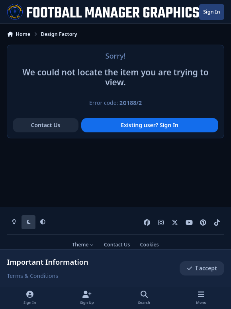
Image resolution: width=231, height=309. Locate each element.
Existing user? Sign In (149, 125)
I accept (202, 268)
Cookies (149, 244)
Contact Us (45, 125)
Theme (83, 244)
